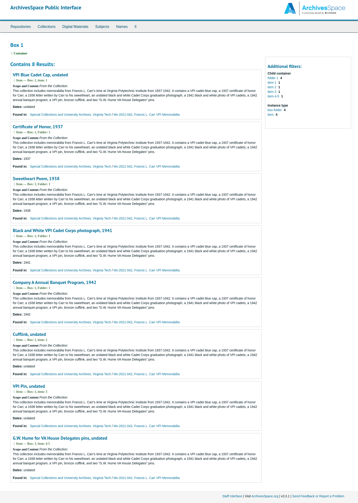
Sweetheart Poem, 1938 (36, 179)
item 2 (272, 87)
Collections (46, 27)
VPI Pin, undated (29, 386)
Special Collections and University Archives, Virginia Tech (70, 114)
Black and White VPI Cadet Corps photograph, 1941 (62, 230)
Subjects (102, 27)
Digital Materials (75, 27)
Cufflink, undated (29, 334)
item (271, 114)
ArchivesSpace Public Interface (45, 7)
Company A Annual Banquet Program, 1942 (54, 282)
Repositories (21, 27)
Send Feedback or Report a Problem (318, 496)
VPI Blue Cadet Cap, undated (40, 75)
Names (122, 27)
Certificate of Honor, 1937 (38, 127)
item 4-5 (274, 96)
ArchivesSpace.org (264, 496)
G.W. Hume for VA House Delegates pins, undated (60, 438)
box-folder (275, 110)
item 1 (272, 82)
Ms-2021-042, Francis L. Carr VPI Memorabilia (146, 114)
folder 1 (273, 78)
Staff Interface (232, 496)
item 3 (272, 92)
